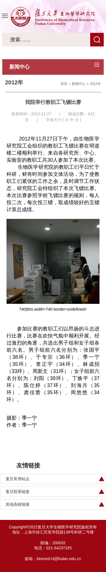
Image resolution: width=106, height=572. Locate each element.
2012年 (95, 84)
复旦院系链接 (17, 491)
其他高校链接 (17, 504)
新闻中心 (78, 84)
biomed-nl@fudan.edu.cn (59, 558)
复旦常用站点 (17, 479)
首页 (63, 84)
